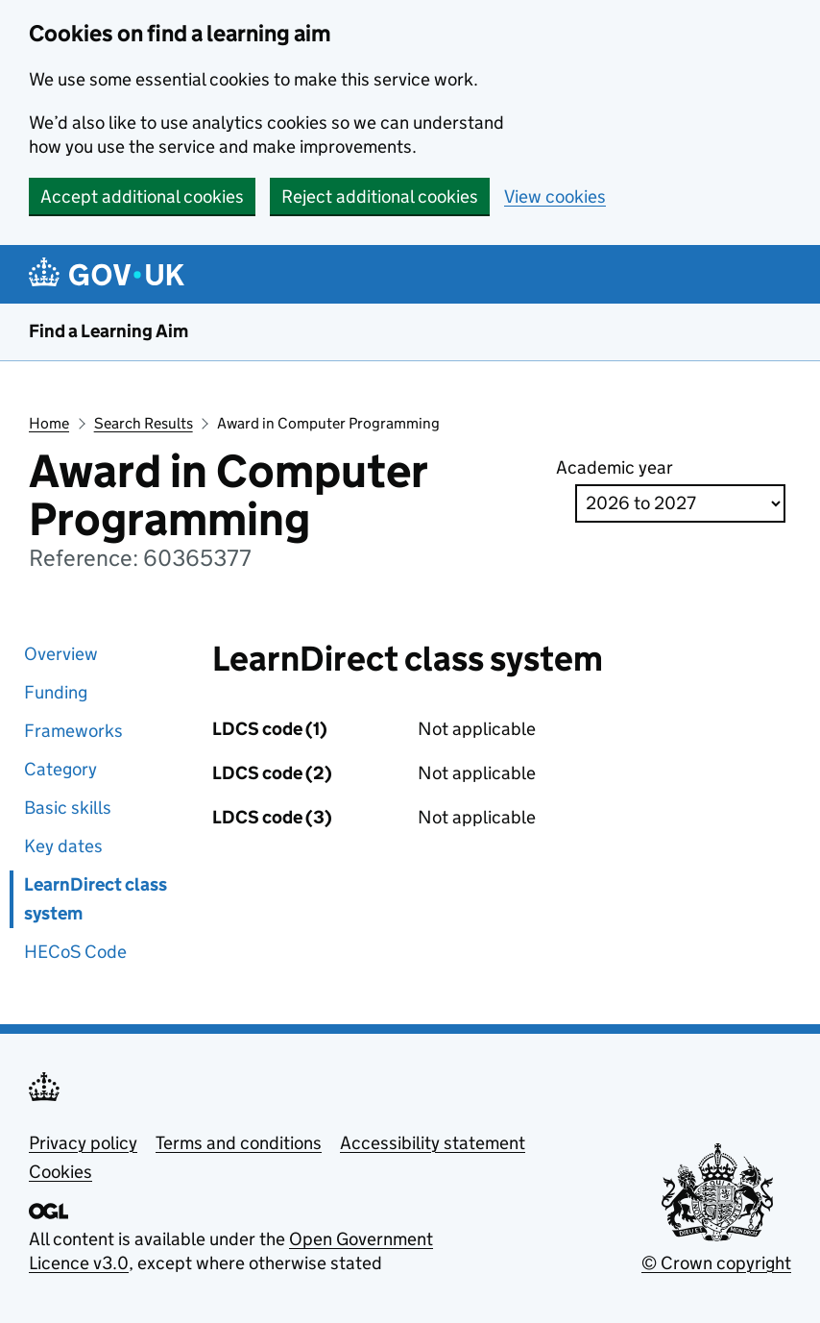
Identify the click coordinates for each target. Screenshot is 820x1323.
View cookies (555, 196)
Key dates (63, 846)
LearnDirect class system (95, 898)
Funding (55, 692)
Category (60, 769)
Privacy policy (83, 1143)
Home (49, 423)
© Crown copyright (716, 1263)
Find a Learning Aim (108, 331)
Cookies (60, 1172)
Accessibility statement (432, 1143)
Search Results (143, 423)
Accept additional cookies (142, 196)
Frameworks (73, 731)
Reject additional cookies (379, 196)
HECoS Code (75, 952)
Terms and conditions (239, 1143)
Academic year (614, 467)
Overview (61, 654)
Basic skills (67, 807)
